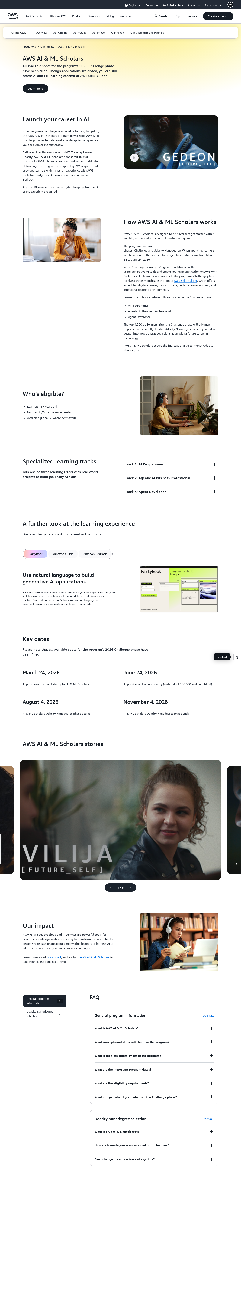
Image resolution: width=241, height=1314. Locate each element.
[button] (58, 16)
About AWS (29, 46)
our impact (54, 957)
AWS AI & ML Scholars (94, 957)
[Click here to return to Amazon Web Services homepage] (13, 18)
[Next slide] (132, 887)
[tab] (35, 554)
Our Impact (47, 46)
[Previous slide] (109, 887)
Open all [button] (208, 1015)
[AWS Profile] (230, 5)
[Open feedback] (236, 657)
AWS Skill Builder (185, 281)
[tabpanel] (120, 590)
